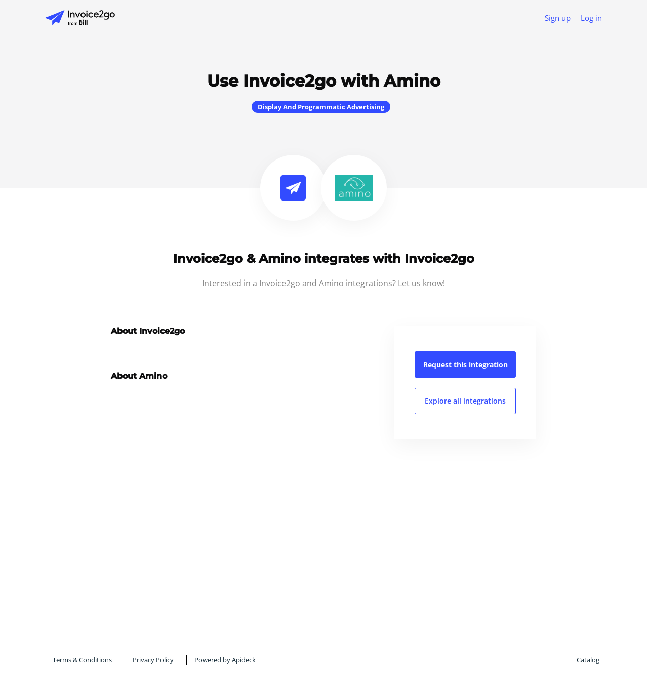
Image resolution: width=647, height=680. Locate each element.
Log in (591, 18)
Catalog (588, 659)
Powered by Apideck (225, 659)
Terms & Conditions (82, 659)
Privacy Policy (153, 659)
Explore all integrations (465, 401)
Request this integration (465, 364)
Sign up (558, 18)
